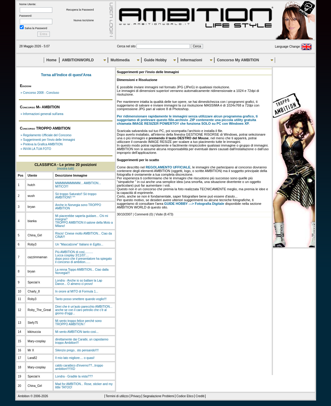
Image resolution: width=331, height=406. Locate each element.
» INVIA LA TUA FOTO (36, 149)
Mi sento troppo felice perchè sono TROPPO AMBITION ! (78, 322)
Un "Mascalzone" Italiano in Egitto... (79, 244)
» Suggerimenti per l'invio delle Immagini (48, 139)
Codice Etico (184, 396)
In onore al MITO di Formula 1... (76, 291)
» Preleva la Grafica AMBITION (42, 144)
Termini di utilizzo (117, 396)
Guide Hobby (155, 60)
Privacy (136, 396)
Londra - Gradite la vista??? (74, 376)
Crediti (199, 396)
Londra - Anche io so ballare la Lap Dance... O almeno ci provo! (78, 282)
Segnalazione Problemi (158, 396)
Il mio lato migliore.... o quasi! (75, 358)
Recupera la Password (80, 9)
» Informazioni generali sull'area (42, 114)
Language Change (293, 46)
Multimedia (120, 60)
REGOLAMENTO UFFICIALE (168, 167)
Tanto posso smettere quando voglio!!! (81, 299)
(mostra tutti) (65, 168)
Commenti (142, 214)
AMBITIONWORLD (78, 60)
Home (52, 60)
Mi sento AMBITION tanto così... (77, 331)
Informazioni (191, 60)
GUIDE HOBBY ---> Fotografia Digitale (194, 203)
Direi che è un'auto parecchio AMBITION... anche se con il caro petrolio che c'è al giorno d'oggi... (83, 310)
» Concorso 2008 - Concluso (40, 92)
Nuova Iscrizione (84, 20)
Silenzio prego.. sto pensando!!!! (77, 350)
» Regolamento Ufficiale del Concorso (46, 135)
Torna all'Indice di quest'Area (66, 75)
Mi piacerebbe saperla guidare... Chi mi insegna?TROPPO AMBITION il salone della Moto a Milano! (84, 221)
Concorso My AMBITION (238, 60)
